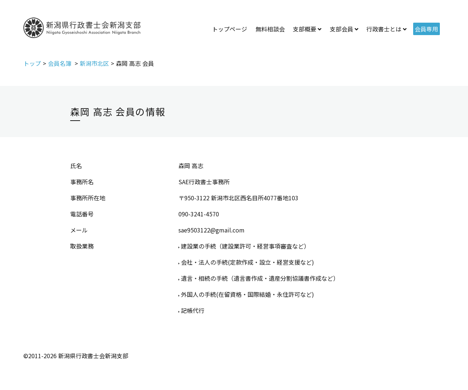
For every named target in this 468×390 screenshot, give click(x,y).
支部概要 (304, 28)
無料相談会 (270, 28)
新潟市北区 (94, 63)
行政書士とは (383, 28)
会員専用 (426, 28)
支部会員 (341, 28)
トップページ (229, 28)
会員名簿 (60, 63)
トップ (32, 63)
